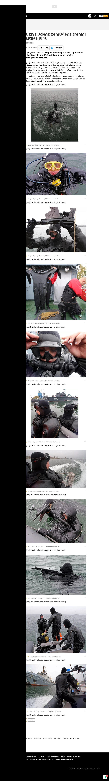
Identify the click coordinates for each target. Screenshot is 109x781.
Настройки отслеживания (64, 759)
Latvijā (5, 738)
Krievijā (29, 738)
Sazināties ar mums (73, 757)
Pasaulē (21, 738)
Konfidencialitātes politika (56, 757)
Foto (25, 720)
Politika (37, 738)
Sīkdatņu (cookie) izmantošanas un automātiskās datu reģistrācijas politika (27, 759)
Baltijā (12, 738)
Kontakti (41, 757)
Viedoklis (57, 738)
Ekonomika (47, 738)
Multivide (31, 720)
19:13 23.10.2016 (28, 43)
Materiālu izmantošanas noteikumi (24, 757)
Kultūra (76, 738)
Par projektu (6, 757)
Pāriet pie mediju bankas (52, 145)
